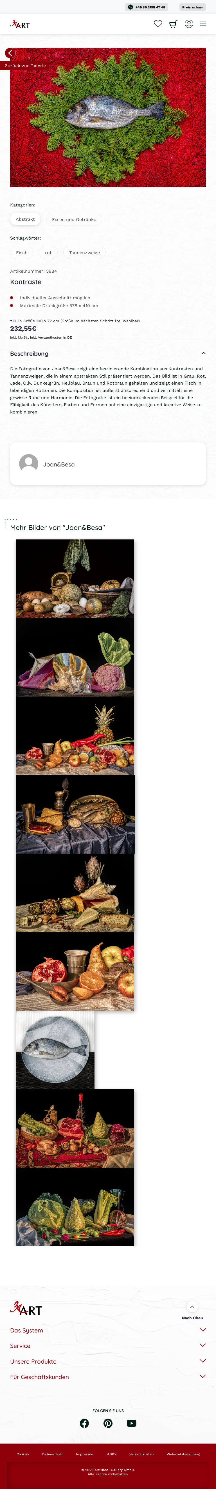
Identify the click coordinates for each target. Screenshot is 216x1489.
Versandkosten (141, 1454)
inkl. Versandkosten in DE (51, 337)
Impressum (85, 1454)
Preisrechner (192, 7)
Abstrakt (25, 219)
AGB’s (111, 1454)
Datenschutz (52, 1454)
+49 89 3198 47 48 (146, 7)
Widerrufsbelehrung (183, 1454)
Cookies (23, 1454)
